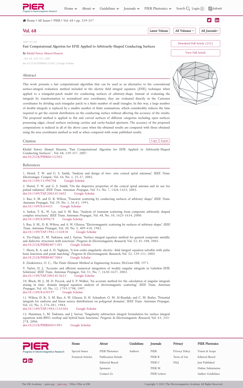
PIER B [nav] (155, 357)
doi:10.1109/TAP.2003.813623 (44, 276)
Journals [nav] (131, 8)
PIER (56, 21)
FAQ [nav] (176, 362)
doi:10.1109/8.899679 (38, 219)
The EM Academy (32, 384)
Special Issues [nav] (80, 351)
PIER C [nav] (155, 362)
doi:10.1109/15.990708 (39, 181)
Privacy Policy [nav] (181, 351)
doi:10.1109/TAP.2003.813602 (44, 194)
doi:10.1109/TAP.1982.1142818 (45, 232)
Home (31, 21)
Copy (153, 140)
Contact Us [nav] (106, 374)
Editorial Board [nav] (109, 362)
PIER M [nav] (155, 368)
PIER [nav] (154, 351)
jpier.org (62, 384)
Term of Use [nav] (180, 357)
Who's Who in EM (80, 384)
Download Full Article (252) (195, 43)
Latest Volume (157, 31)
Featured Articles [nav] (82, 357)
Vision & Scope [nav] (207, 351)
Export (164, 140)
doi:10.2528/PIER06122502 (39, 63)
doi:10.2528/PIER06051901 (42, 325)
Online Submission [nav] (209, 368)
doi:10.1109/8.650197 (38, 292)
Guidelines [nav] (109, 8)
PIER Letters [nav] (158, 374)
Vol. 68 (68, 21)
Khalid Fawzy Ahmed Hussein (45, 53)
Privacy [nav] (178, 344)
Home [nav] (70, 8)
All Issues (44, 21)
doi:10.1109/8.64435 (37, 206)
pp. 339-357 (85, 21)
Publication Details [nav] (111, 357)
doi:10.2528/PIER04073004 (42, 258)
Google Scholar (65, 63)
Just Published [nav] (206, 362)
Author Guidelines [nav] (209, 374)
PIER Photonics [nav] (157, 8)
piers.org (49, 384)
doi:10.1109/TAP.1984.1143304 (45, 309)
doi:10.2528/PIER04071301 (42, 245)
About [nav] (88, 8)
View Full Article (195, 52)
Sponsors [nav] (105, 368)
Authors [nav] (134, 351)
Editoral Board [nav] (206, 357)
